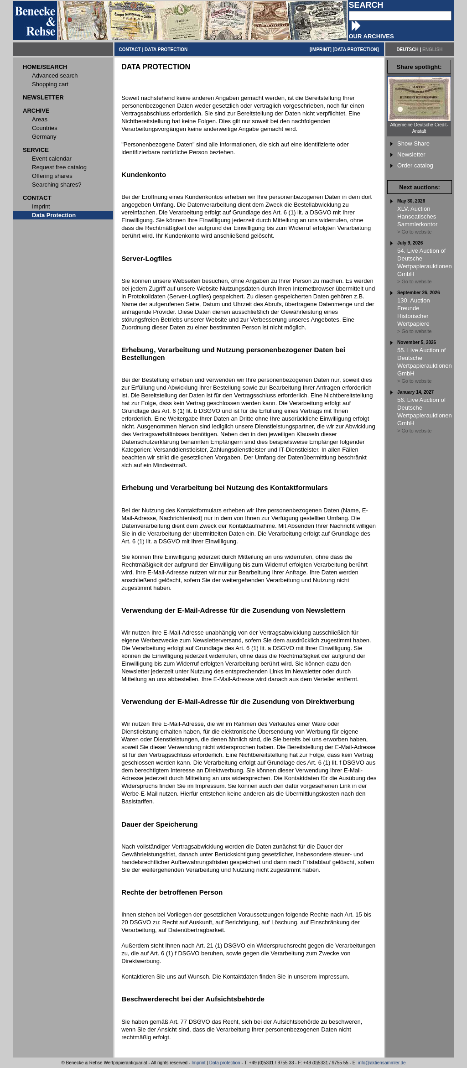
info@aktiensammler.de (382, 1062)
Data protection (224, 1062)
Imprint (199, 1062)
